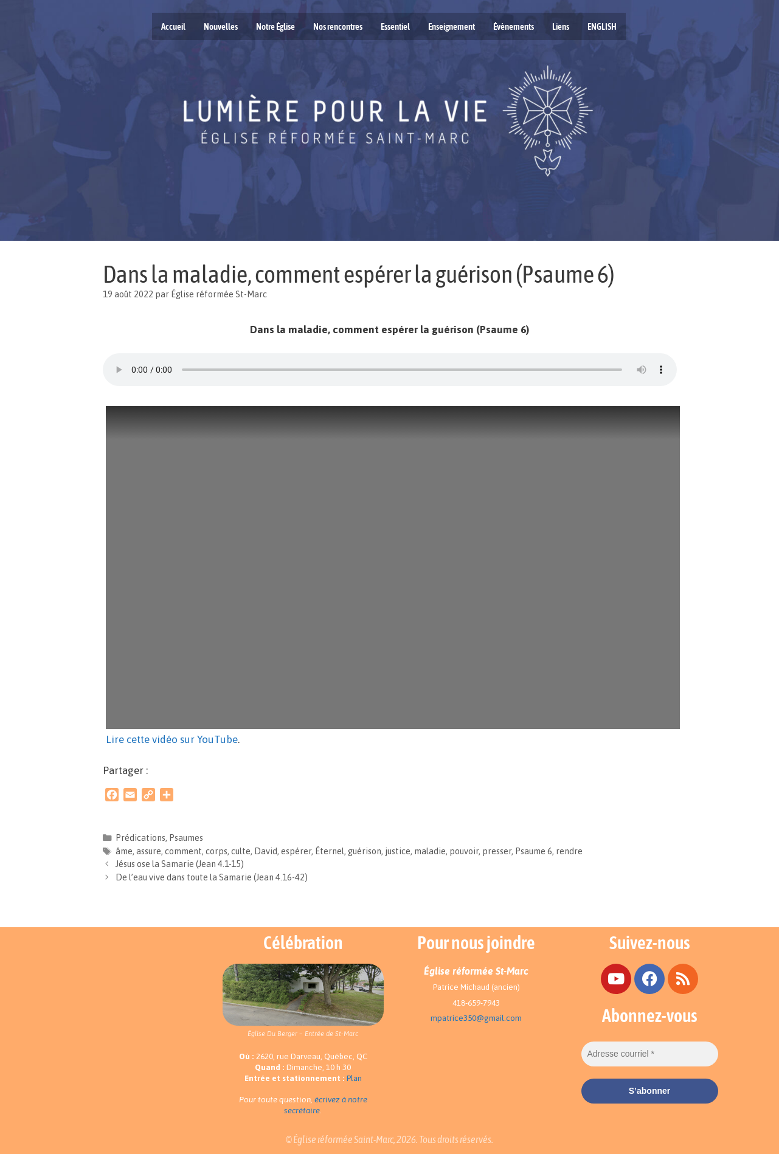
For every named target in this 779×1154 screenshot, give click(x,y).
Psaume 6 (533, 851)
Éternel (329, 851)
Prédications (140, 838)
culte (241, 851)
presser (496, 851)
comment (183, 851)
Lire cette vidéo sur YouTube (172, 739)
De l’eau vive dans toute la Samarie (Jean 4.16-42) (212, 877)
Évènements (513, 26)
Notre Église (275, 26)
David (265, 851)
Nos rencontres (337, 26)
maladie (430, 851)
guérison (364, 851)
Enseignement (451, 26)
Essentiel (395, 26)
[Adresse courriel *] (649, 1054)
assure (148, 851)
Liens (560, 26)
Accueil (173, 26)
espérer (296, 851)
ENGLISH (602, 26)
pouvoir (464, 851)
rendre (569, 851)
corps (216, 851)
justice (397, 851)
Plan (354, 1078)
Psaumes (186, 838)
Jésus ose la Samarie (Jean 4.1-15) (180, 864)
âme (124, 851)
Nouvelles (221, 26)
